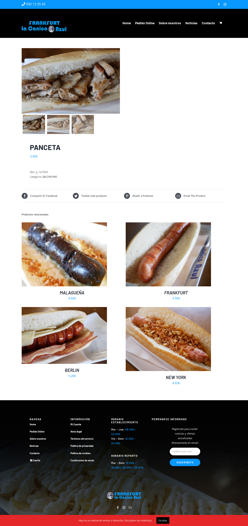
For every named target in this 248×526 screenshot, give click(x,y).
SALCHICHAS (49, 177)
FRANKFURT (176, 292)
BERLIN (72, 370)
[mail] (130, 507)
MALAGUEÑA (72, 292)
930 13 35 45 (33, 4)
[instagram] (124, 507)
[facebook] (117, 507)
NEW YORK (176, 377)
